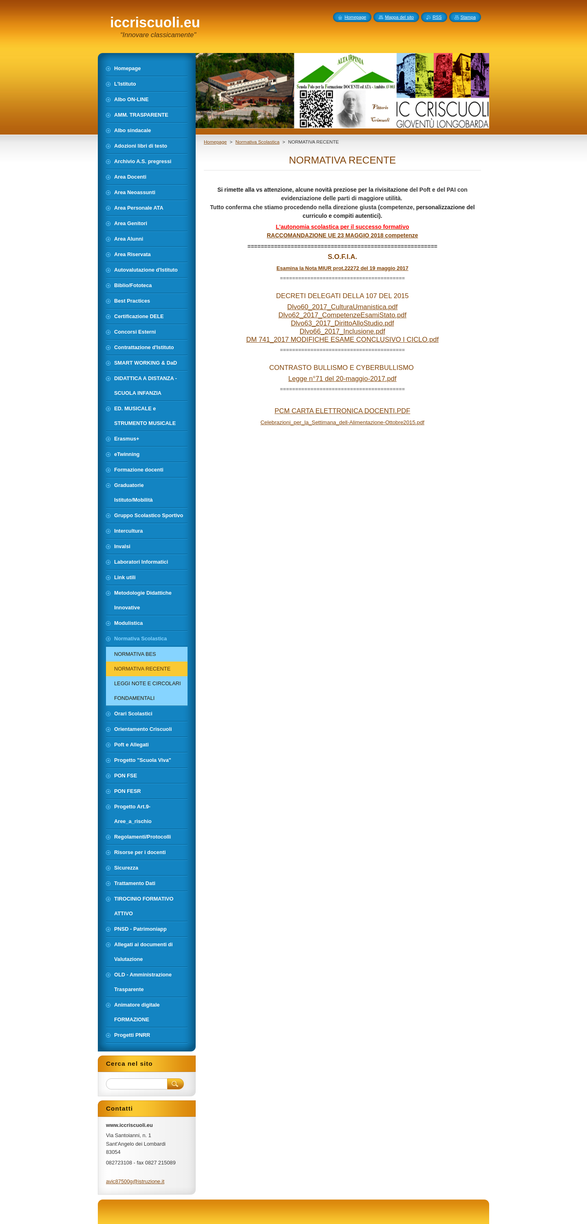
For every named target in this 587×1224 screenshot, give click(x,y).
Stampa (468, 17)
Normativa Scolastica (257, 141)
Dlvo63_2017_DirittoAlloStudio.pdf (342, 323)
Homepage (215, 141)
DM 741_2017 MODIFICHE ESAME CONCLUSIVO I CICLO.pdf (342, 339)
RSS (437, 17)
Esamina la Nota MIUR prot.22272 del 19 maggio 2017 (342, 268)
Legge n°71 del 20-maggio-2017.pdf (342, 379)
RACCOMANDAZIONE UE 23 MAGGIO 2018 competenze (342, 235)
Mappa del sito (399, 17)
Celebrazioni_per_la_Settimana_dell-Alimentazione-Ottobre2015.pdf (342, 422)
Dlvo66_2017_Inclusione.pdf (342, 331)
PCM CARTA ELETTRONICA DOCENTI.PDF (342, 411)
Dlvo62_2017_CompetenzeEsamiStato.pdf (342, 315)
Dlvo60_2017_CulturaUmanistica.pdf (342, 307)
